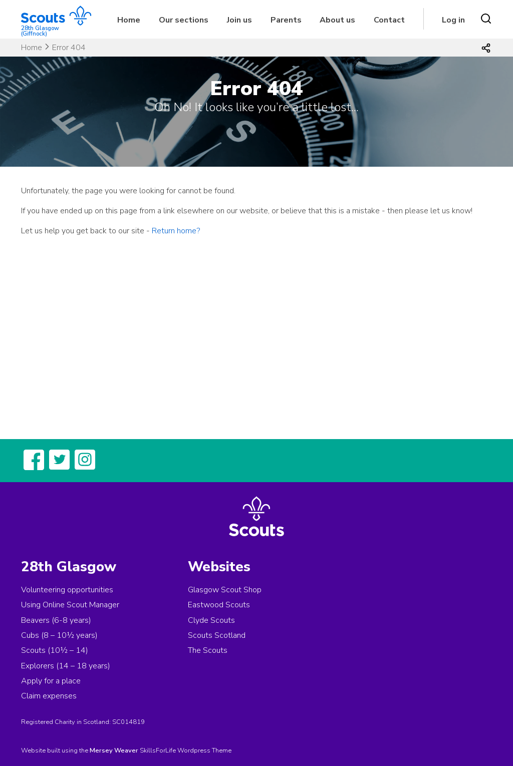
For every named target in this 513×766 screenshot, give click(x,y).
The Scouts (207, 650)
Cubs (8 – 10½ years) (59, 635)
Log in (453, 20)
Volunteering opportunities (67, 589)
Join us (239, 20)
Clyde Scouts (211, 620)
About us (337, 20)
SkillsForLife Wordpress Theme (185, 750)
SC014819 (128, 721)
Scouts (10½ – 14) (54, 650)
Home (128, 20)
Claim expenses (49, 695)
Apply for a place (51, 680)
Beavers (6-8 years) (56, 620)
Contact (389, 20)
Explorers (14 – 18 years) (65, 665)
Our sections (183, 20)
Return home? (176, 230)
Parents (286, 20)
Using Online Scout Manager (70, 604)
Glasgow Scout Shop (225, 589)
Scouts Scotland (216, 635)
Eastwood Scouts (219, 604)
